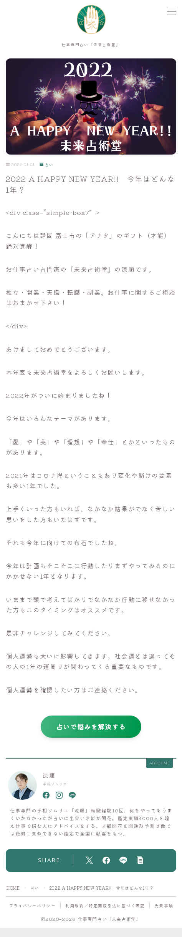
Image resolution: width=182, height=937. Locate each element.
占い (46, 164)
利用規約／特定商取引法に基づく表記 (105, 905)
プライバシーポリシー (32, 905)
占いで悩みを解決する (91, 726)
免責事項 (163, 905)
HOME (13, 888)
